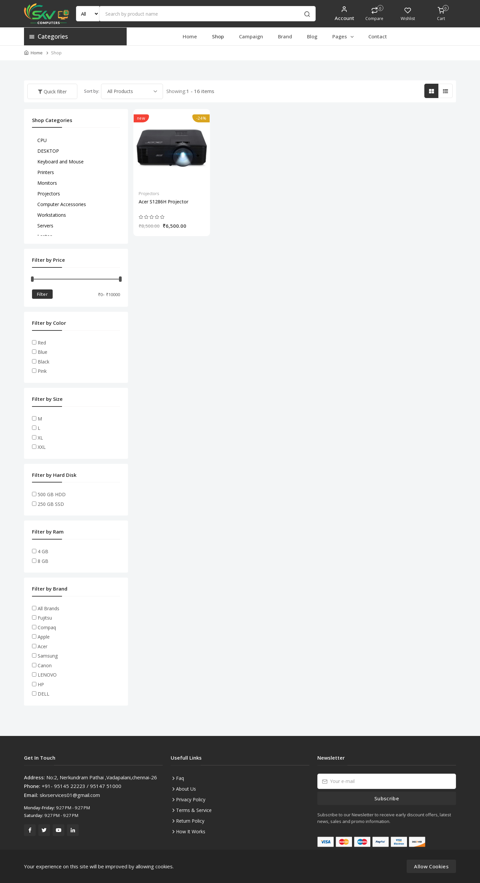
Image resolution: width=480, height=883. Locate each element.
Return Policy (190, 821)
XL (40, 437)
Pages (343, 36)
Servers (45, 225)
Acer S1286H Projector (163, 202)
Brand (285, 36)
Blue (42, 352)
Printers (45, 172)
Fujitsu (45, 618)
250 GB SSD (51, 504)
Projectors (149, 193)
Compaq (47, 627)
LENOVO (47, 675)
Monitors (47, 183)
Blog (312, 36)
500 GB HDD (52, 494)
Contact (377, 36)
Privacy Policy (190, 799)
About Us (186, 789)
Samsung (48, 656)
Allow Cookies (431, 866)
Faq (180, 778)
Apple (44, 637)
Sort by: (91, 91)
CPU (42, 140)
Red (42, 342)
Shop (218, 36)
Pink (42, 371)
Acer (42, 646)
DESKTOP (48, 151)
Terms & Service (194, 810)
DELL (43, 694)
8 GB (43, 561)
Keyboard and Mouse (60, 161)
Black (43, 361)
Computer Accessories (61, 204)
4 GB (43, 551)
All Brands (48, 608)
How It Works (190, 831)
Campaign (251, 36)
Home (190, 36)
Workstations (51, 215)
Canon (45, 665)
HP (41, 684)
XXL (42, 447)
